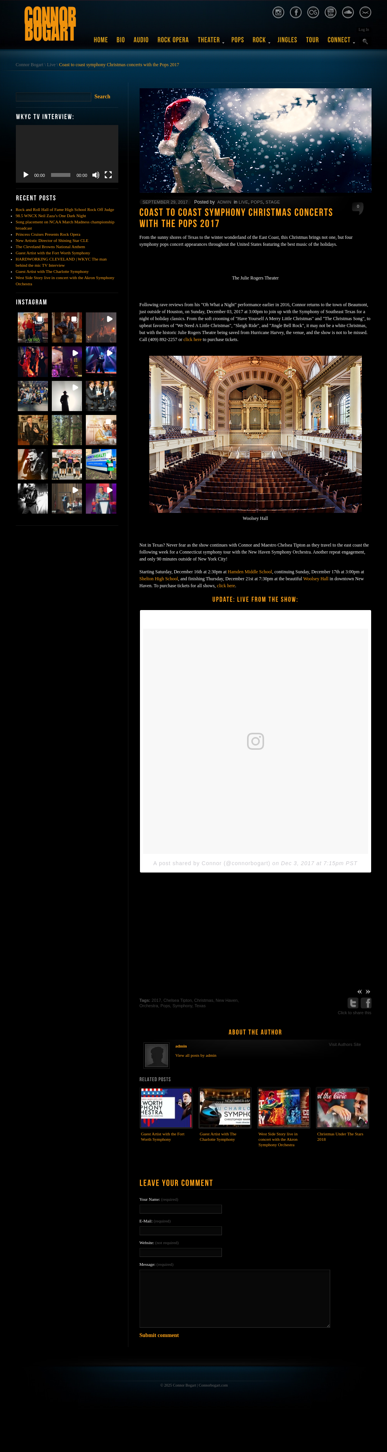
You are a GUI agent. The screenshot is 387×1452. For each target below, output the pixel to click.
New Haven (227, 1000)
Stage (273, 202)
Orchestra (149, 1005)
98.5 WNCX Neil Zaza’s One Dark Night (51, 215)
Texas (200, 1005)
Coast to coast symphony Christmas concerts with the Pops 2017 (119, 64)
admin (224, 202)
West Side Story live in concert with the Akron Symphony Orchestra (278, 1139)
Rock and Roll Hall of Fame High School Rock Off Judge (65, 209)
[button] (33, 327)
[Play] (26, 175)
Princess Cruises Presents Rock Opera (48, 234)
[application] (67, 154)
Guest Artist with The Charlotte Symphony (52, 271)
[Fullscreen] (108, 175)
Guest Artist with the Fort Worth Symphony (53, 252)
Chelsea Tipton (178, 1000)
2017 (156, 1000)
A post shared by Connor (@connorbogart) (211, 863)
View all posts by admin (196, 1055)
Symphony (182, 1005)
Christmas (203, 1000)
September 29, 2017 (165, 202)
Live (51, 64)
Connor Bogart (30, 64)
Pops (257, 202)
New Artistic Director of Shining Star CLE (52, 240)
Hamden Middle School (250, 571)
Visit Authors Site (345, 1044)
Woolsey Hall (315, 578)
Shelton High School (159, 578)
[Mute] (96, 175)
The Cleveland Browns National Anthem (50, 246)
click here (192, 339)
